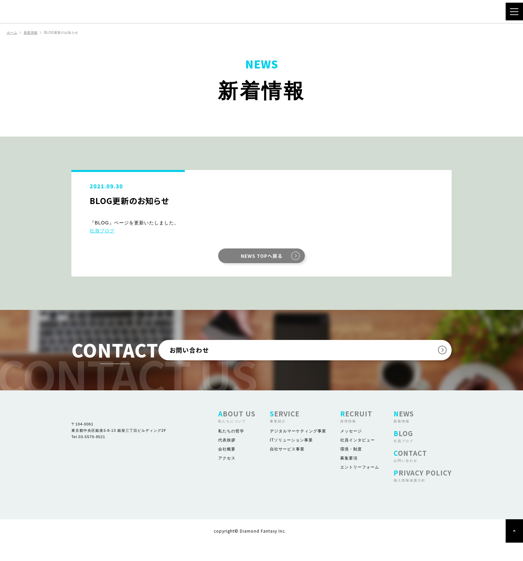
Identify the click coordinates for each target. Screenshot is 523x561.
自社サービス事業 (287, 467)
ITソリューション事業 (291, 458)
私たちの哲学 (231, 449)
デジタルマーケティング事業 (298, 449)
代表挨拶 (226, 458)
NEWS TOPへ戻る (261, 256)
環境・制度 (351, 467)
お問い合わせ (312, 359)
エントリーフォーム (359, 485)
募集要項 (349, 476)
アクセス (226, 476)
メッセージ (351, 449)
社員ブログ (102, 231)
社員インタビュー (357, 458)
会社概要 (226, 467)
